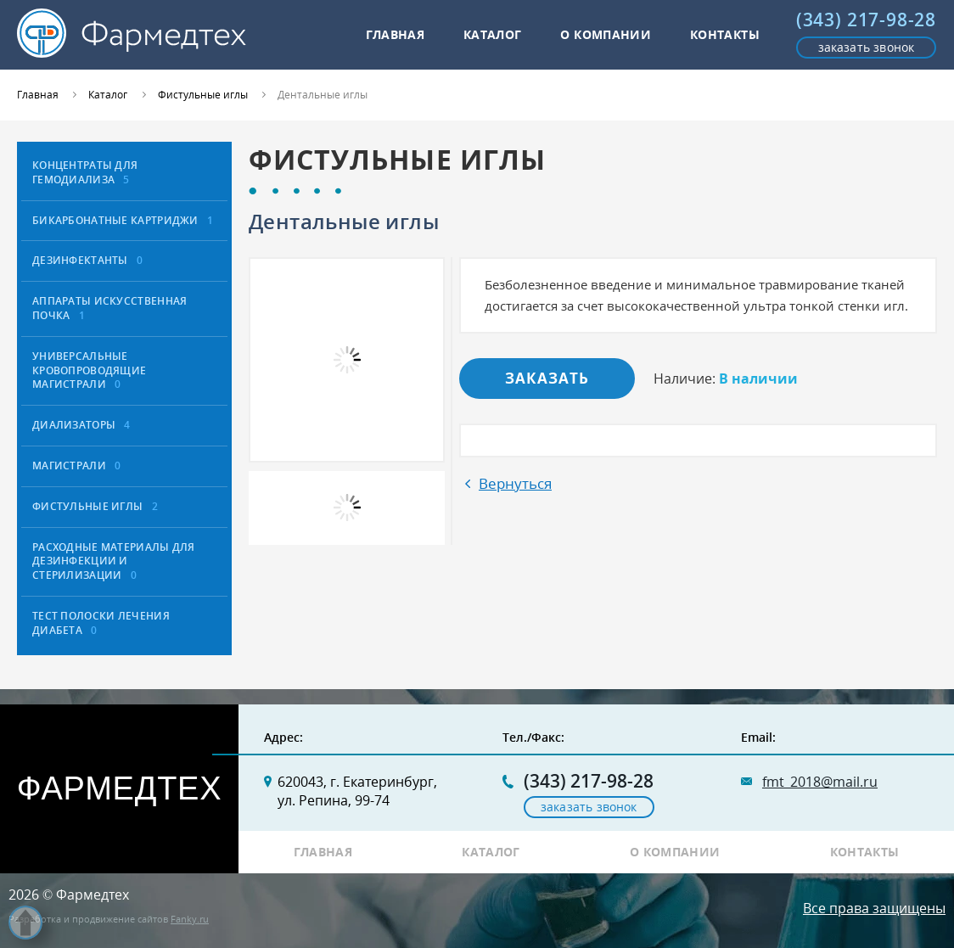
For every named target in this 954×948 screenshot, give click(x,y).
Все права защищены (874, 908)
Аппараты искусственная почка (109, 308)
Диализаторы (81, 425)
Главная (395, 34)
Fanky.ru (190, 918)
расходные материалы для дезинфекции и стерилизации (113, 561)
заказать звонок (866, 47)
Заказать (547, 378)
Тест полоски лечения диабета (101, 623)
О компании (605, 34)
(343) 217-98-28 (866, 20)
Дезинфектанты (87, 260)
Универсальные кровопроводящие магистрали (89, 370)
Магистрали (76, 465)
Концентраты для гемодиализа (84, 172)
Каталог (492, 34)
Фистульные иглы (95, 506)
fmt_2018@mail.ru (820, 781)
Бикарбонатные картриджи (122, 220)
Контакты (725, 34)
